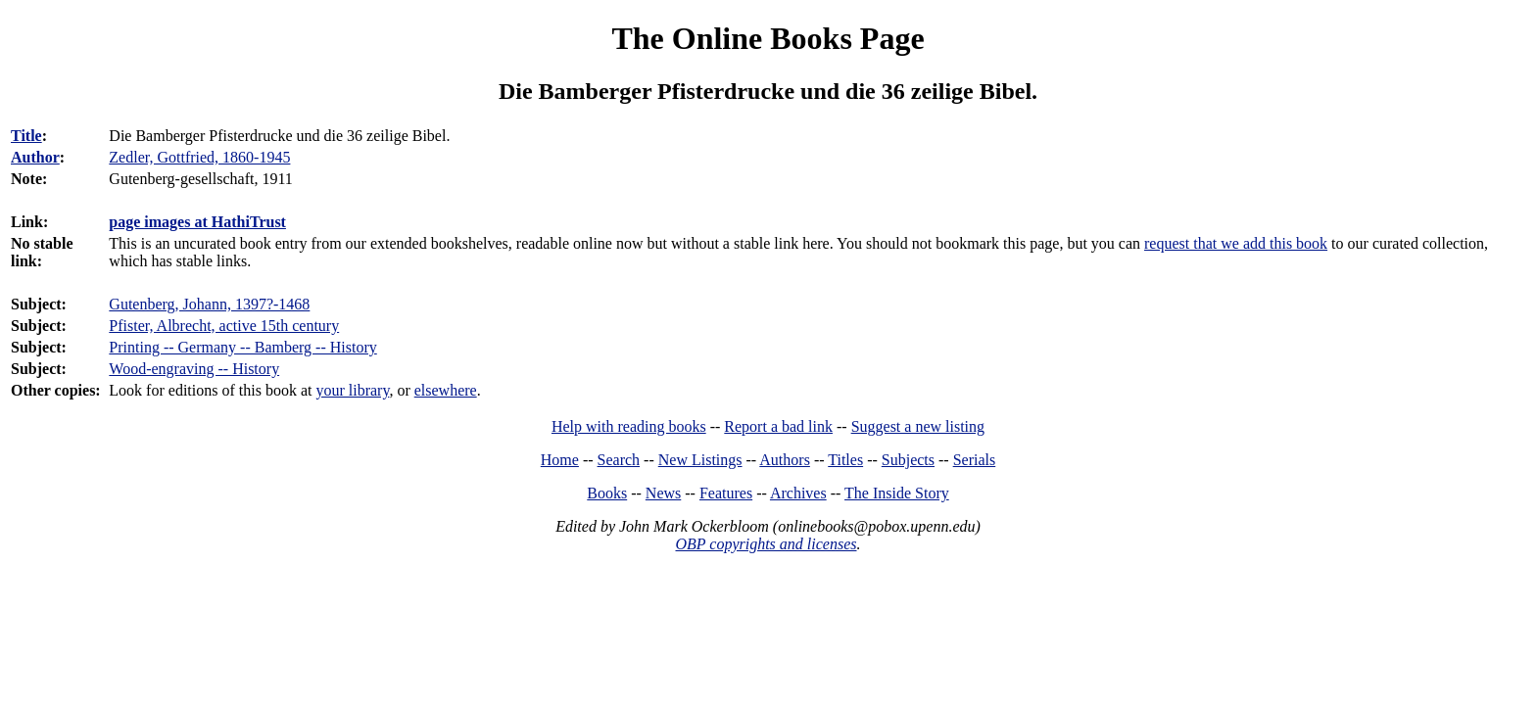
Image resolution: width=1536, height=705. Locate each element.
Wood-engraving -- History (194, 368)
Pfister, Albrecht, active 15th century (224, 325)
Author (35, 157)
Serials (974, 459)
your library (352, 390)
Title (26, 135)
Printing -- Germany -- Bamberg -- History (242, 347)
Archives (798, 493)
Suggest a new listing (917, 426)
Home (560, 459)
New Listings (700, 459)
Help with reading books (629, 426)
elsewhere (445, 390)
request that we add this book (1235, 243)
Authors (784, 459)
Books (607, 493)
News (663, 493)
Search (619, 459)
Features (725, 493)
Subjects (908, 459)
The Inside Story (896, 493)
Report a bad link (778, 426)
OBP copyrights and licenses (765, 544)
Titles (845, 459)
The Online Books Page (767, 38)
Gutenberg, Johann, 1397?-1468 (209, 304)
